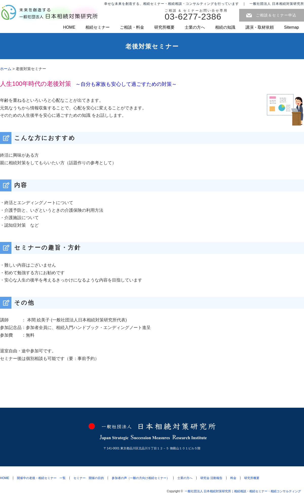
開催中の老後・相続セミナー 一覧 (41, 478)
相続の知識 (225, 27)
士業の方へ (195, 27)
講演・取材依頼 (259, 27)
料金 (233, 478)
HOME (69, 27)
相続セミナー (97, 27)
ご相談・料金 (132, 27)
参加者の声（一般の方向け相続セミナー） (140, 478)
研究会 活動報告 (211, 478)
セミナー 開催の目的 (88, 478)
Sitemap (291, 27)
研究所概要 (164, 27)
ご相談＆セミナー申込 (276, 15)
